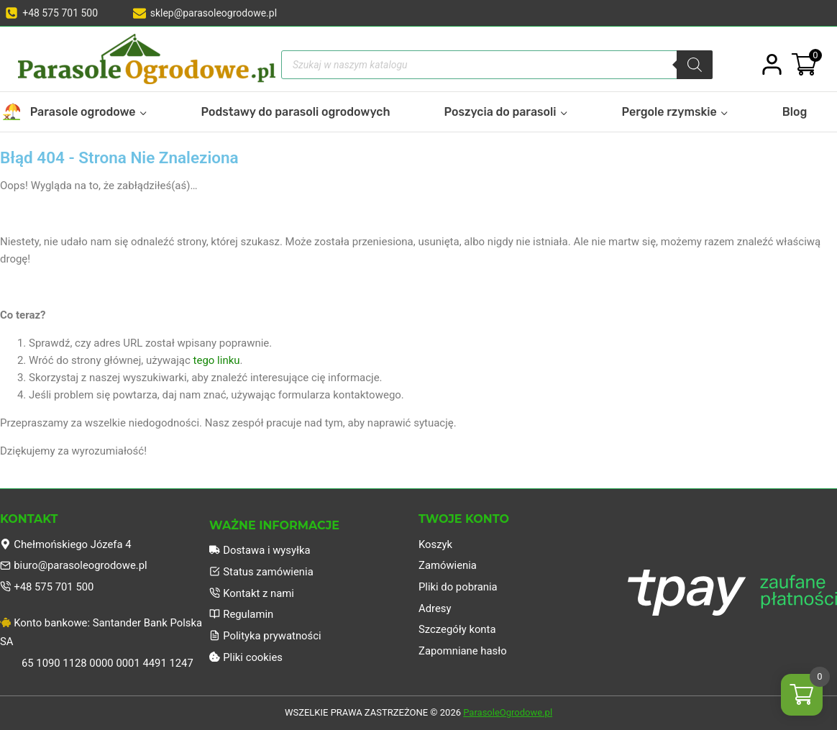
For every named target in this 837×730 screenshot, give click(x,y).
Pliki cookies (246, 657)
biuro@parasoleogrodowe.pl (74, 564)
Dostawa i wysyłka (260, 549)
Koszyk (435, 543)
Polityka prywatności (265, 635)
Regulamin (241, 614)
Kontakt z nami (252, 592)
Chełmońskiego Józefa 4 (66, 543)
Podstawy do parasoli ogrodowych (295, 112)
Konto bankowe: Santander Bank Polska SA (102, 632)
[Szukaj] (695, 64)
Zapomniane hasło (463, 650)
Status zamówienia (261, 571)
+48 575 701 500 (47, 586)
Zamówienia (447, 564)
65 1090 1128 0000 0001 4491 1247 (109, 663)
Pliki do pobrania (458, 586)
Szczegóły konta (457, 629)
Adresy (435, 607)
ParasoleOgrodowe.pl (507, 713)
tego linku (216, 360)
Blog (795, 112)
